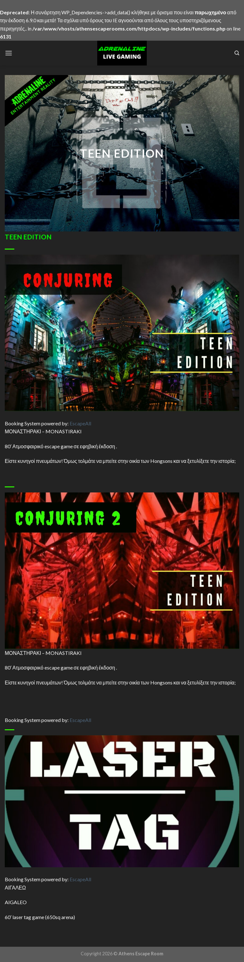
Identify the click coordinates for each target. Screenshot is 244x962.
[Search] (236, 53)
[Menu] (8, 53)
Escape (80, 423)
